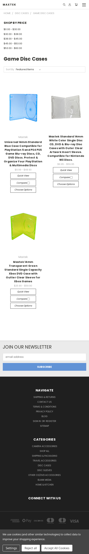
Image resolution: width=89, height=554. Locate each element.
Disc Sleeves (44, 470)
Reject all (31, 548)
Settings (11, 548)
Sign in (37, 421)
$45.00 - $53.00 (13, 43)
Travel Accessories (45, 460)
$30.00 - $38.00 (13, 34)
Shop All (44, 451)
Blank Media (44, 479)
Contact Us (44, 401)
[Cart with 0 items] (76, 4)
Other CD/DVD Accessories (44, 475)
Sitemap (44, 425)
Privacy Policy (44, 411)
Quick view (23, 175)
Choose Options (23, 189)
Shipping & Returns (44, 397)
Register (51, 421)
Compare (23, 182)
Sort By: (10, 69)
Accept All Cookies (56, 548)
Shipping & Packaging (44, 455)
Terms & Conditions (44, 406)
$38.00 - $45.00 (13, 38)
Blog (44, 416)
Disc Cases (44, 465)
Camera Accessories (44, 446)
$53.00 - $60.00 (13, 48)
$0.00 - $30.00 (12, 29)
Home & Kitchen (45, 484)
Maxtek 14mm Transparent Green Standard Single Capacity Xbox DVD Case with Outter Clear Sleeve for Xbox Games (23, 271)
